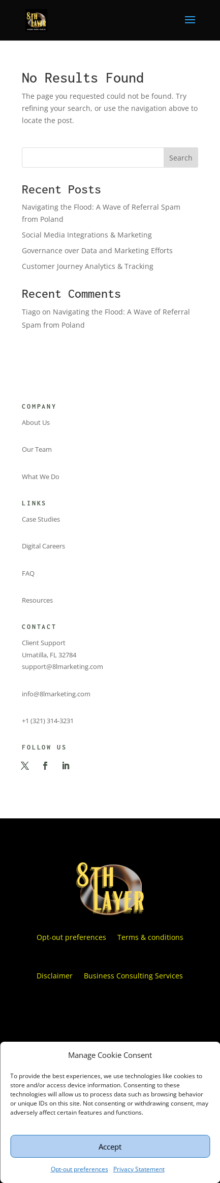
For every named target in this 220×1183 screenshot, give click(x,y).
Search (181, 158)
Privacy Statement (139, 1169)
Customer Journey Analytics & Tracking (87, 266)
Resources (37, 600)
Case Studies (41, 519)
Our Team (37, 449)
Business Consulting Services (133, 975)
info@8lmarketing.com (56, 693)
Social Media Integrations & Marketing (87, 235)
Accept (110, 1146)
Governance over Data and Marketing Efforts (97, 250)
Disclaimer (55, 975)
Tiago (31, 312)
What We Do (40, 476)
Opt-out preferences (79, 1169)
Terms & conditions (150, 937)
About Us (36, 422)
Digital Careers (43, 545)
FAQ (28, 573)
